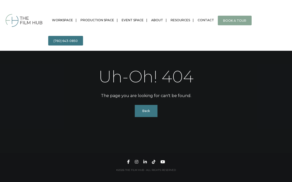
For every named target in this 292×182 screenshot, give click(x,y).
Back (146, 111)
